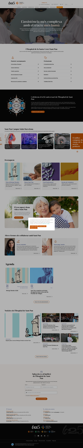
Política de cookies (46, 223)
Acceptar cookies (34, 226)
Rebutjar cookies (34, 227)
